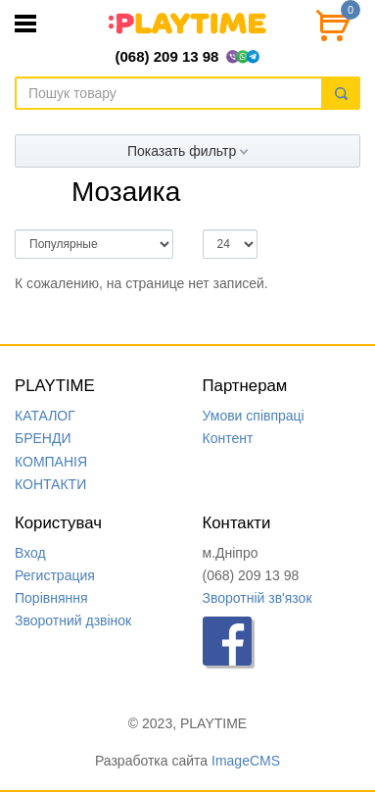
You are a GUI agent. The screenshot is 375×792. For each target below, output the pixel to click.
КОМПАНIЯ (51, 462)
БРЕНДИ (43, 438)
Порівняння (51, 598)
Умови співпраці (254, 415)
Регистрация (55, 575)
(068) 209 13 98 (167, 56)
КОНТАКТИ (50, 484)
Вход (30, 553)
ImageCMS (245, 760)
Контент (228, 438)
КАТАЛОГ (45, 415)
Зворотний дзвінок (73, 620)
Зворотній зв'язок (257, 598)
